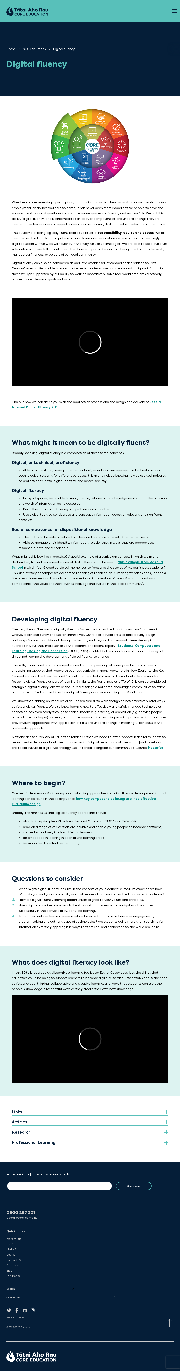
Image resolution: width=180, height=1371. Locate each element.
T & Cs (10, 1244)
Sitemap (10, 1317)
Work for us (13, 1238)
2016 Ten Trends (34, 49)
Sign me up (133, 1186)
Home (11, 49)
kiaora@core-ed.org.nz (21, 1217)
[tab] (90, 1112)
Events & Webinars (18, 1260)
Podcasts (12, 1265)
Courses (11, 1254)
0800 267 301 (20, 1212)
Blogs (9, 1270)
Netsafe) (155, 748)
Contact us (13, 1297)
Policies (20, 1317)
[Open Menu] (174, 11)
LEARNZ (11, 1249)
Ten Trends (13, 1275)
